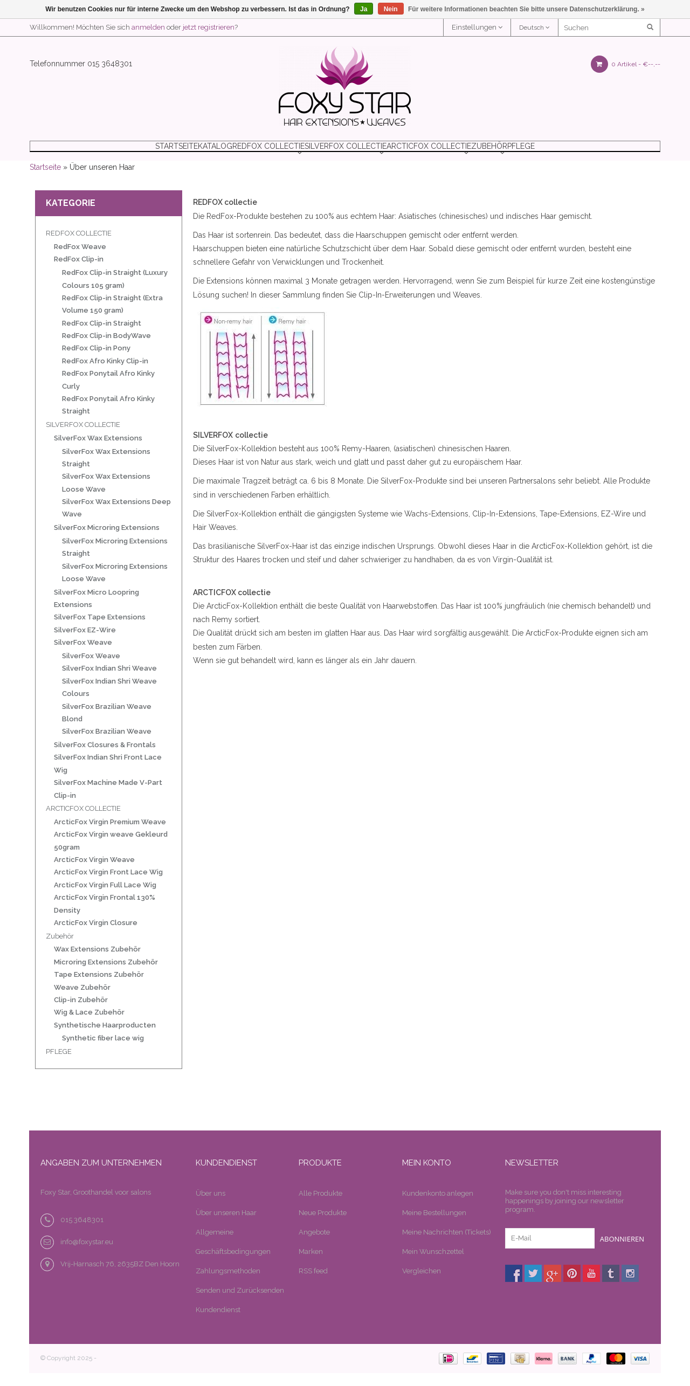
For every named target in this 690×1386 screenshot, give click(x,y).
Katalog (169, 153)
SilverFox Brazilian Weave (106, 745)
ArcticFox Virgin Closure (95, 936)
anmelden (148, 27)
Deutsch (534, 27)
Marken (311, 1265)
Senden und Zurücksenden (240, 1304)
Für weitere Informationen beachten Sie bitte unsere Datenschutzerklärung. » (526, 9)
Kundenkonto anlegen (437, 1207)
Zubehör (538, 153)
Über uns (210, 1207)
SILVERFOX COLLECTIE (347, 153)
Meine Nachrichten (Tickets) (446, 1246)
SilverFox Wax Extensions (98, 451)
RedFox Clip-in (79, 272)
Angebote (314, 1246)
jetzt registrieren (208, 27)
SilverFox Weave (83, 656)
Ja (363, 9)
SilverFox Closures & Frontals (105, 758)
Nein (391, 9)
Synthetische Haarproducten (105, 1039)
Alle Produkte (320, 1207)
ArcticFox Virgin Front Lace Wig (108, 885)
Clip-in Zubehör (81, 1013)
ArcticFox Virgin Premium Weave (110, 835)
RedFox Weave (80, 260)
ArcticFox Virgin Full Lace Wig (105, 898)
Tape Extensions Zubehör (99, 988)
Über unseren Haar (226, 1226)
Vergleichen (421, 1284)
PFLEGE (594, 153)
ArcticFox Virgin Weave (94, 873)
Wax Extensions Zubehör (97, 963)
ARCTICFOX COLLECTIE (454, 153)
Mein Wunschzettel (433, 1265)
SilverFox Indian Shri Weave (109, 682)
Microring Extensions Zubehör (106, 975)
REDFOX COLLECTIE (246, 153)
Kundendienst (218, 1323)
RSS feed (313, 1284)
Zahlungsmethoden (228, 1284)
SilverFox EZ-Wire (85, 643)
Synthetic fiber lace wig (103, 1051)
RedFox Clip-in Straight (101, 337)
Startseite (104, 153)
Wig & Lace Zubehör (89, 1026)
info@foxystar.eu (86, 1255)
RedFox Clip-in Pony (96, 361)
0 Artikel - (625, 64)
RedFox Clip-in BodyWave (106, 349)
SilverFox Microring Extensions (107, 541)
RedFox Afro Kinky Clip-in (105, 374)
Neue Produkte (323, 1226)
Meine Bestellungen (434, 1226)
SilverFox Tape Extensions (100, 630)
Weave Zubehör (82, 1001)
